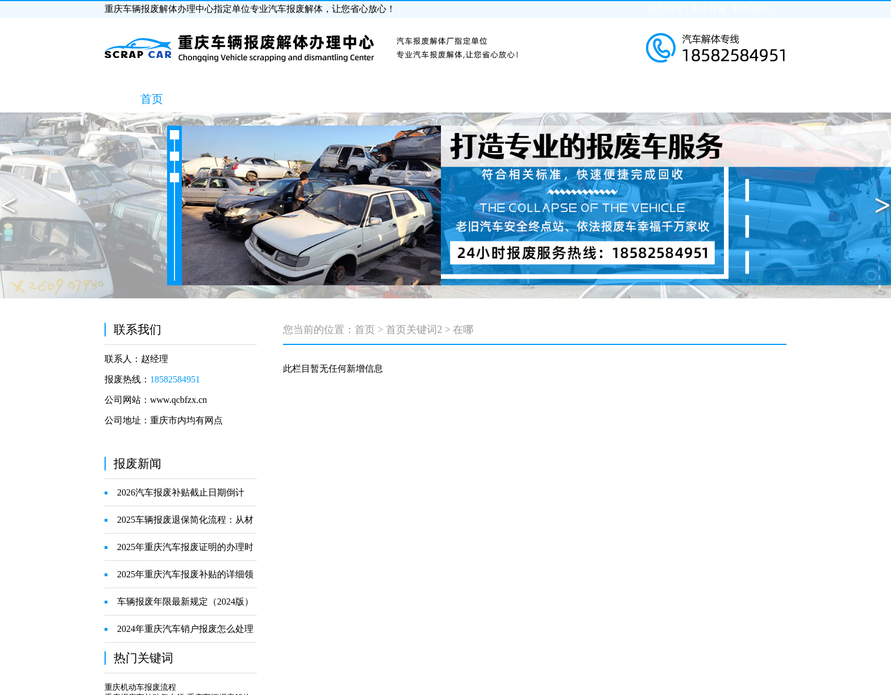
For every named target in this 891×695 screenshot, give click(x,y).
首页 (365, 329)
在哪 (463, 329)
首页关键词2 (414, 329)
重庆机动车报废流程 (140, 687)
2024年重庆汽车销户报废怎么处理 (185, 629)
